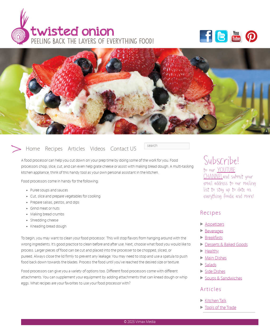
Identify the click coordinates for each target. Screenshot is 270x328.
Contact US (123, 149)
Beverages (214, 231)
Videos (97, 149)
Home (33, 149)
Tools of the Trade (220, 307)
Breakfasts (214, 237)
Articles (76, 149)
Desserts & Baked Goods (226, 244)
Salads (210, 264)
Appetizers (214, 224)
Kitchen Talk (215, 300)
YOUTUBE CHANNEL (219, 173)
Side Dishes (215, 271)
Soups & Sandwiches (223, 278)
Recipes (53, 149)
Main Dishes (215, 258)
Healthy (212, 251)
